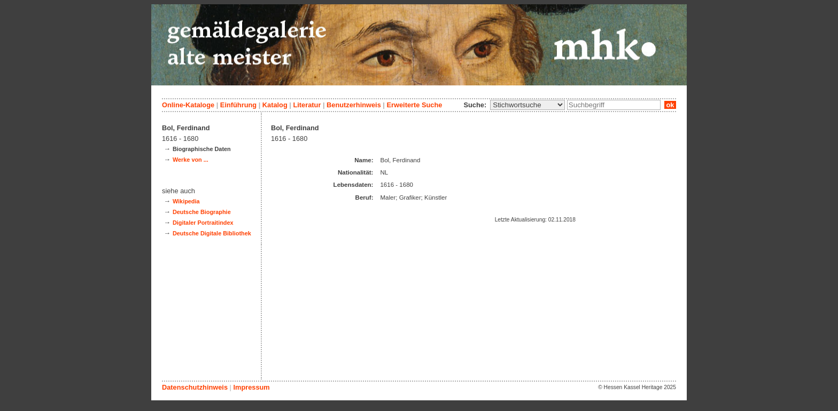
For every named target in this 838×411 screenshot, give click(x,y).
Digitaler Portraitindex (203, 222)
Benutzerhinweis (354, 105)
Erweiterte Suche (414, 105)
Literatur (307, 105)
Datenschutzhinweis (195, 387)
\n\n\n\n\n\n (527, 105)
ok (670, 105)
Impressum (251, 387)
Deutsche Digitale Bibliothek (212, 233)
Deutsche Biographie (202, 212)
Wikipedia (186, 201)
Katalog (275, 105)
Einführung (238, 105)
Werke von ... (190, 159)
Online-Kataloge (188, 105)
